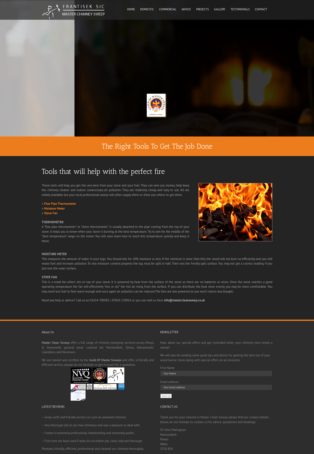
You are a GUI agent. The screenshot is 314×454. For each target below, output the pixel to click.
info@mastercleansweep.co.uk (184, 300)
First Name (167, 368)
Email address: (169, 382)
